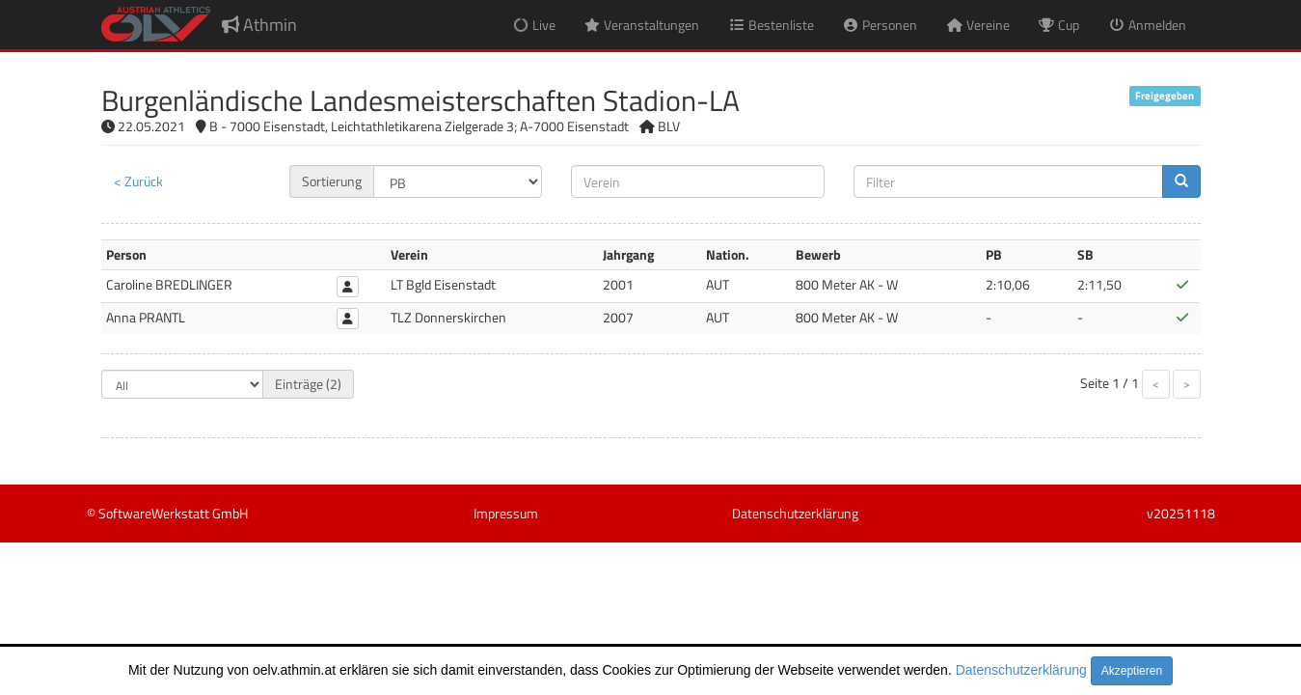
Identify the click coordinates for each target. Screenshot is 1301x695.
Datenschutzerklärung (1021, 670)
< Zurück (138, 181)
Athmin (259, 25)
